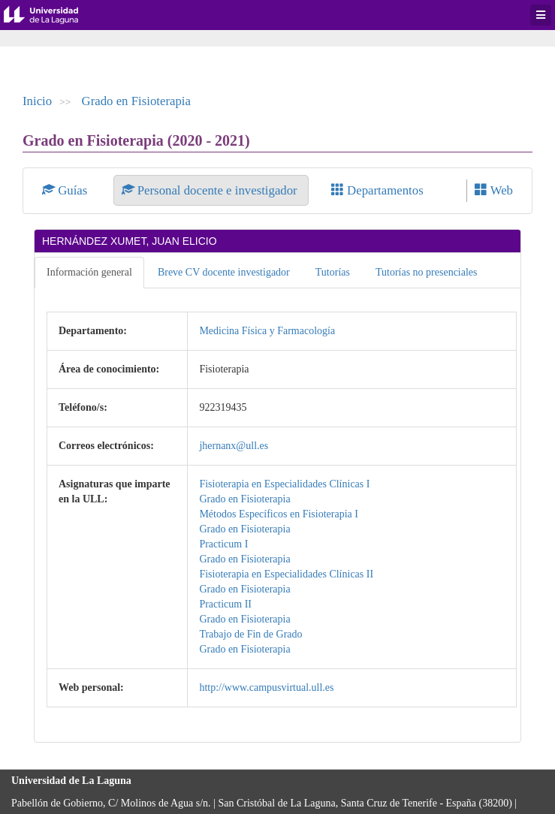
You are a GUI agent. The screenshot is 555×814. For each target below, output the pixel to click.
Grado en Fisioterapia (136, 101)
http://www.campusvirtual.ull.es (266, 687)
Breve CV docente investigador (224, 272)
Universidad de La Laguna (52, 15)
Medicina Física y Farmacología (267, 330)
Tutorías (332, 272)
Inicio (37, 101)
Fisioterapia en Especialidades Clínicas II (286, 574)
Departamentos (377, 190)
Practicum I (223, 544)
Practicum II (225, 604)
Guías (66, 190)
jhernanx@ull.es (233, 445)
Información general (89, 272)
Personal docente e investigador (211, 190)
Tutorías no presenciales (427, 272)
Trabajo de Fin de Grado (250, 634)
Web (494, 190)
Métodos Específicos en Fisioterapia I (278, 514)
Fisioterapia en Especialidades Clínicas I (284, 484)
